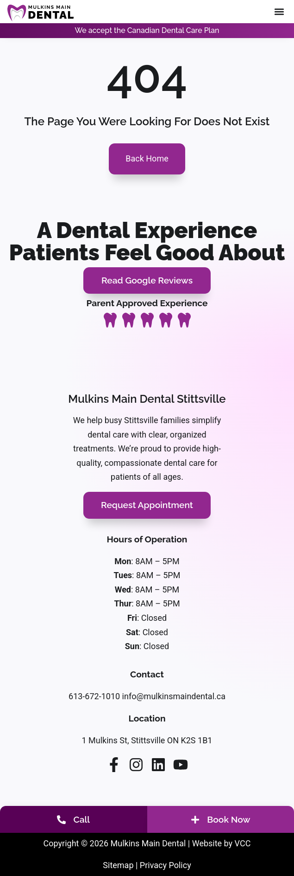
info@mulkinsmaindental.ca (173, 696)
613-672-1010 (94, 696)
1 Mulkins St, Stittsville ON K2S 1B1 (147, 740)
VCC (243, 843)
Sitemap (118, 865)
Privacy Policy (165, 865)
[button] (279, 11)
